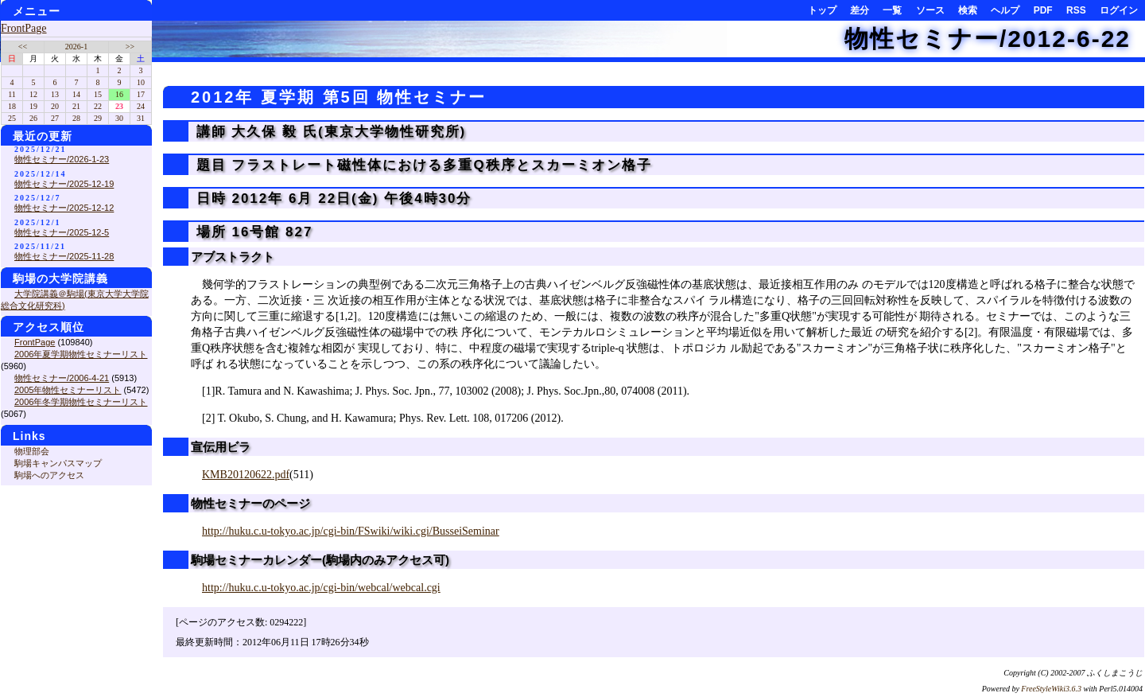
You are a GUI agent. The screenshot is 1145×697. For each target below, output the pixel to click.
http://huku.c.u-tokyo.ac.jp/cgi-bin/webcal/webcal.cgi (321, 588)
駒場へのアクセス (49, 475)
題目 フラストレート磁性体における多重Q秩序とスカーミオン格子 (421, 165)
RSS (1076, 10)
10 (141, 82)
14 (76, 94)
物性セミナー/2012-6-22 (987, 38)
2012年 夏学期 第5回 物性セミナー (339, 97)
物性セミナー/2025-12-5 (61, 232)
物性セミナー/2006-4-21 (61, 378)
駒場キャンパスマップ (58, 463)
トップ (822, 10)
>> (130, 46)
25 (12, 118)
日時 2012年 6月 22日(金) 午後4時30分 (331, 198)
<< (22, 46)
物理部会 (31, 451)
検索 (967, 10)
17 (141, 94)
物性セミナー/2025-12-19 (64, 184)
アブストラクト (232, 256)
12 (33, 94)
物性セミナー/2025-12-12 (64, 207)
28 (76, 118)
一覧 (892, 10)
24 (141, 106)
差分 (859, 10)
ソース (930, 10)
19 (33, 106)
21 (76, 106)
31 (141, 118)
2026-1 (76, 46)
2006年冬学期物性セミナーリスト (80, 402)
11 (12, 94)
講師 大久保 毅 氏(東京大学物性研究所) (328, 131)
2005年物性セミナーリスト (67, 390)
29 (98, 118)
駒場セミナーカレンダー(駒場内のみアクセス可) (320, 560)
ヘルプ (1005, 10)
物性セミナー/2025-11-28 (64, 256)
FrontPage (24, 28)
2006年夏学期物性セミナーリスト (80, 354)
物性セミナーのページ (250, 503)
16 (119, 94)
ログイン (1119, 10)
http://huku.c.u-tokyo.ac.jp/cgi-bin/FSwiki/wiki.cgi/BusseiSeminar (350, 531)
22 (98, 106)
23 (119, 106)
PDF (1043, 10)
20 (55, 106)
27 (55, 118)
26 (33, 118)
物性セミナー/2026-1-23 (61, 159)
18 (12, 106)
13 (55, 94)
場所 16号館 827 (251, 231)
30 (119, 118)
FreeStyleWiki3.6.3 (1051, 688)
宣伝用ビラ (220, 447)
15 (98, 94)
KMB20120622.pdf (245, 475)
